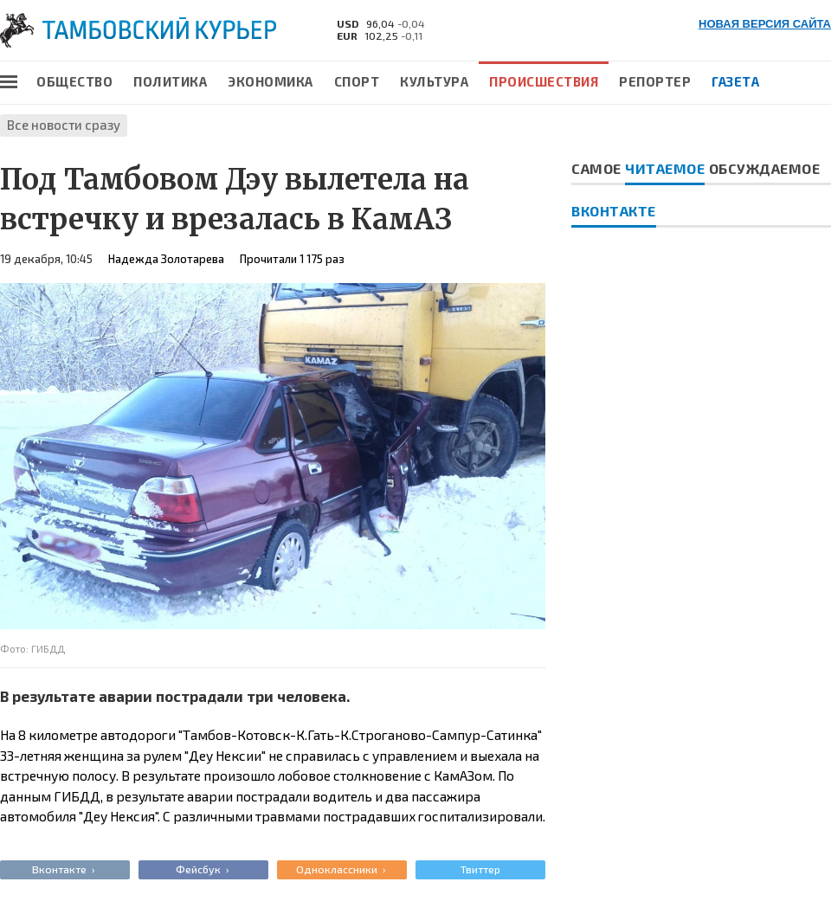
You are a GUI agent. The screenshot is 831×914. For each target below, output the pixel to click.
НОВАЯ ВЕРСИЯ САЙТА (765, 23)
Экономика (270, 81)
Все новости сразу (63, 124)
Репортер (655, 81)
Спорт (357, 81)
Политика (170, 81)
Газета (735, 81)
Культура (434, 81)
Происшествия (543, 81)
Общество (74, 81)
